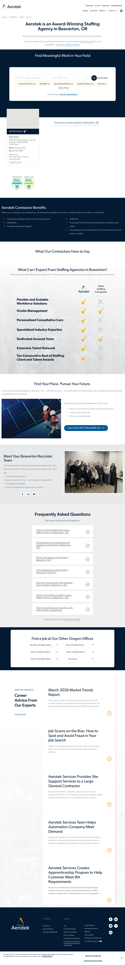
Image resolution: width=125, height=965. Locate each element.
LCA (65, 926)
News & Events (48, 929)
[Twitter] (116, 926)
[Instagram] (111, 932)
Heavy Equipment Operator (62, 84)
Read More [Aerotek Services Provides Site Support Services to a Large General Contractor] (102, 804)
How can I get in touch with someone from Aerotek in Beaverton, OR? (54, 583)
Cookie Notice (89, 925)
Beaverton (14, 137)
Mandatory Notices (91, 928)
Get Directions (16, 131)
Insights (102, 11)
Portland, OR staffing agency (41, 659)
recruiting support (87, 42)
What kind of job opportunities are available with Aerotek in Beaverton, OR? (53, 545)
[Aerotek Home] (21, 923)
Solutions (93, 11)
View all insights (20, 714)
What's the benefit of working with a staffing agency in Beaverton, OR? (54, 596)
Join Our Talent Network (68, 94)
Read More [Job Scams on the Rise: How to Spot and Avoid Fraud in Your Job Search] (102, 759)
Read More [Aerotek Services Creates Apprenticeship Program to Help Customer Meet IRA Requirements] (102, 900)
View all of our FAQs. (72, 620)
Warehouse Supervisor (84, 84)
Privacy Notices (69, 935)
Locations (97, 5)
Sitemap (87, 932)
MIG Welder (43, 84)
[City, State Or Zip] (69, 78)
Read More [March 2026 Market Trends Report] (102, 713)
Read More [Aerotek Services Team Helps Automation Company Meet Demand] (102, 850)
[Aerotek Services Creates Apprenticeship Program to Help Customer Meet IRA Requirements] (79, 876)
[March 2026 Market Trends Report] (79, 693)
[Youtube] (111, 926)
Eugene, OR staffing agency (40, 652)
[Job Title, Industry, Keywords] (33, 78)
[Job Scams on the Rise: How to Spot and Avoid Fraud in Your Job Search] (79, 737)
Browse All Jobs (63, 88)
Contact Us (105, 5)
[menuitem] (90, 6)
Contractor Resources (50, 932)
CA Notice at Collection (72, 938)
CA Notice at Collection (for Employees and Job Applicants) (72, 943)
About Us (112, 11)
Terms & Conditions (70, 932)
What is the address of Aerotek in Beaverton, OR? (52, 558)
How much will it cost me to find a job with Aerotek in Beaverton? (54, 609)
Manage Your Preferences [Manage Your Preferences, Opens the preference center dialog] (93, 956)
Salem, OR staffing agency (75, 652)
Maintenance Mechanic (26, 84)
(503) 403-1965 (20, 148)
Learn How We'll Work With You (84, 428)
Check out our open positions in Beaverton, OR (76, 123)
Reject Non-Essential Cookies (93, 961)
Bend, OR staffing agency (75, 645)
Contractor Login (116, 5)
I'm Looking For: (24, 73)
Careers (85, 11)
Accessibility (88, 935)
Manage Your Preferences (93, 938)
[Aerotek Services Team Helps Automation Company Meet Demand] (79, 828)
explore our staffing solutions (67, 45)
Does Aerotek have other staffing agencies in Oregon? (52, 571)
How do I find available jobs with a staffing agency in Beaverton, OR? (53, 531)
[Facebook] (111, 919)
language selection (121, 10)
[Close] (122, 958)
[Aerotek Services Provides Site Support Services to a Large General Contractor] (79, 782)
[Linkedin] (116, 919)
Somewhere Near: (61, 73)
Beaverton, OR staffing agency (41, 645)
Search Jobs (89, 5)
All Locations (72, 659)
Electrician (101, 84)
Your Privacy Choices (91, 941)
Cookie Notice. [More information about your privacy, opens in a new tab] (47, 956)
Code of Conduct (70, 929)
